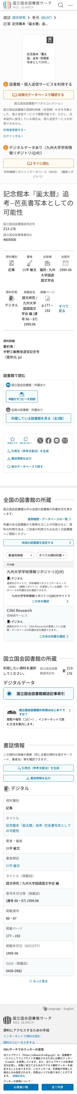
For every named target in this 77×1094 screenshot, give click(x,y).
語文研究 (18, 17)
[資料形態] (51, 555)
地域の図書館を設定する (47, 542)
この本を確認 (51, 601)
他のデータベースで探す (25, 466)
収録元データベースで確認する (38, 94)
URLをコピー (26, 440)
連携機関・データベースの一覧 (50, 519)
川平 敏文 (13, 865)
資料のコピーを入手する (19, 1042)
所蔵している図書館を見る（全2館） (38, 418)
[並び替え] (20, 555)
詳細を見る (19, 1075)
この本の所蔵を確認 (54, 636)
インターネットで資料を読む (22, 1036)
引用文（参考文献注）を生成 (28, 451)
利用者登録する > (14, 130)
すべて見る (64, 308)
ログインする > (13, 136)
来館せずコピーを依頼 (21, 396)
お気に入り (12, 440)
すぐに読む (38, 163)
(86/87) (46, 17)
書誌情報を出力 (19, 458)
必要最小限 (21, 1087)
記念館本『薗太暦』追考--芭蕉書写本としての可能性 (38, 828)
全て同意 (57, 1087)
